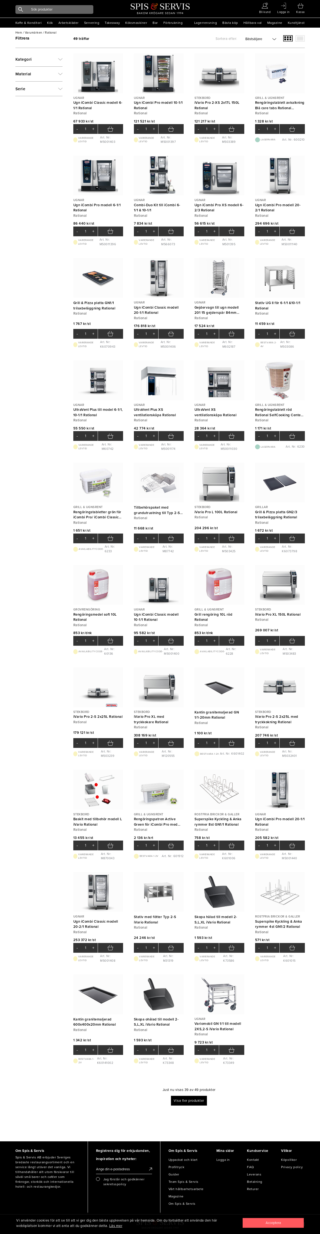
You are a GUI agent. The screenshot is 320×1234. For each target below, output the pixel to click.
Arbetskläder (68, 23)
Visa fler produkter (189, 1101)
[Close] (273, 1223)
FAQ (250, 1167)
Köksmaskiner (136, 23)
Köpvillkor (289, 1160)
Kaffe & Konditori (28, 23)
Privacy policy (292, 1167)
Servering (92, 23)
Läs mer (116, 1226)
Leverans (254, 1174)
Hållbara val (252, 23)
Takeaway (112, 23)
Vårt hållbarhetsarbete (186, 1189)
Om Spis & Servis (182, 1204)
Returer (253, 1189)
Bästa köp (230, 23)
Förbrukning (173, 23)
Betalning (254, 1182)
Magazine (274, 23)
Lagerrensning (205, 23)
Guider (174, 1174)
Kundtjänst (296, 23)
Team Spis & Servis (184, 1182)
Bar (155, 23)
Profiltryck (176, 1167)
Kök (50, 23)
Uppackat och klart (183, 1160)
